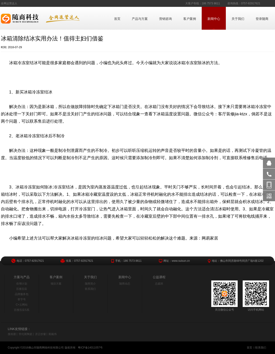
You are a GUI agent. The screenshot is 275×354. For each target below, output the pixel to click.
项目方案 (56, 283)
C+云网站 (22, 304)
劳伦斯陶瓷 (25, 334)
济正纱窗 (40, 334)
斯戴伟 (52, 334)
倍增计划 (21, 283)
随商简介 (90, 283)
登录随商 (262, 19)
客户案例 (189, 19)
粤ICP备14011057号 (90, 347)
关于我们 (238, 19)
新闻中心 (213, 19)
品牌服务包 (21, 294)
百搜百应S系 (21, 310)
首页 (117, 19)
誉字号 (22, 299)
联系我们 (90, 289)
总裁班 (159, 283)
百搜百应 (21, 289)
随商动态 (124, 283)
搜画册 (12, 334)
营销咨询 (165, 19)
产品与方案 (140, 19)
